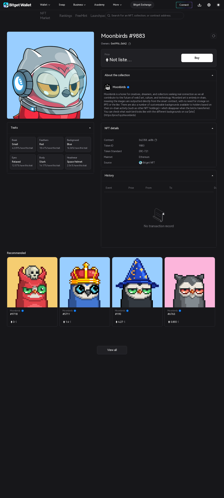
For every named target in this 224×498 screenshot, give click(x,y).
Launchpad (98, 16)
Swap (62, 4)
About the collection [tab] (159, 75)
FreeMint (81, 16)
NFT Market (45, 15)
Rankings (66, 16)
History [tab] (159, 175)
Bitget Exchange (142, 4)
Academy (99, 4)
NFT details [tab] (159, 128)
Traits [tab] (51, 127)
